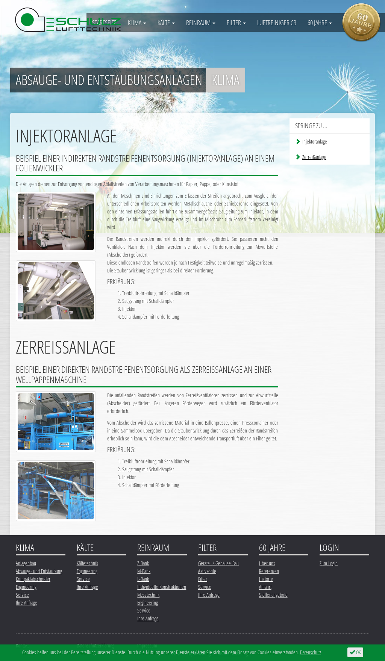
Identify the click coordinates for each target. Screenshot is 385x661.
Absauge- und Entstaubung (39, 571)
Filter (236, 22)
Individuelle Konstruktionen (161, 586)
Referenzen (269, 571)
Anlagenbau (26, 563)
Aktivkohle (207, 571)
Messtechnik (148, 594)
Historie (266, 578)
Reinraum (200, 22)
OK (355, 652)
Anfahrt (265, 586)
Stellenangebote (273, 594)
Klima (137, 22)
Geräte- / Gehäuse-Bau (218, 563)
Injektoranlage (311, 141)
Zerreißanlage (310, 156)
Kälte (166, 22)
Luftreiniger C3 (276, 22)
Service (22, 594)
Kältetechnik (87, 563)
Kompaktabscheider (33, 578)
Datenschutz (310, 652)
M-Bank (143, 571)
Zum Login (329, 563)
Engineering (26, 586)
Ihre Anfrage (26, 602)
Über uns (267, 563)
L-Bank (143, 578)
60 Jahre (320, 22)
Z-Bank (143, 563)
